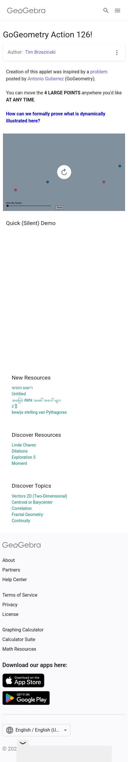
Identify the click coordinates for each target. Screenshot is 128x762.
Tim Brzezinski (40, 52)
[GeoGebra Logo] (26, 10)
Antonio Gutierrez (46, 79)
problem (98, 72)
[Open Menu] (117, 10)
